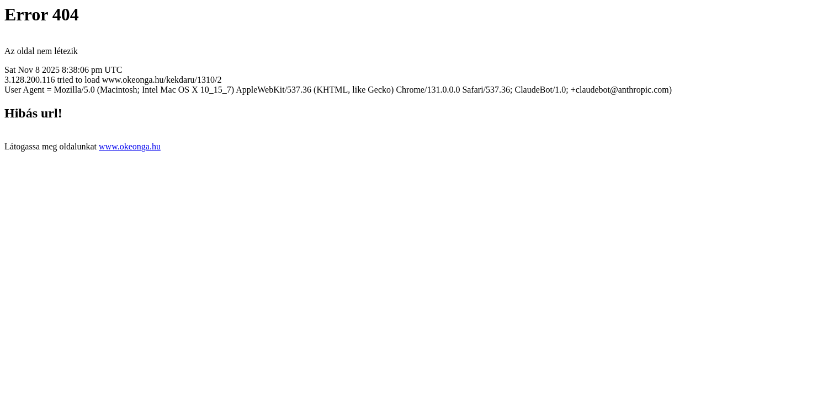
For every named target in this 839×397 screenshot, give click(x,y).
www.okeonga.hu (130, 146)
